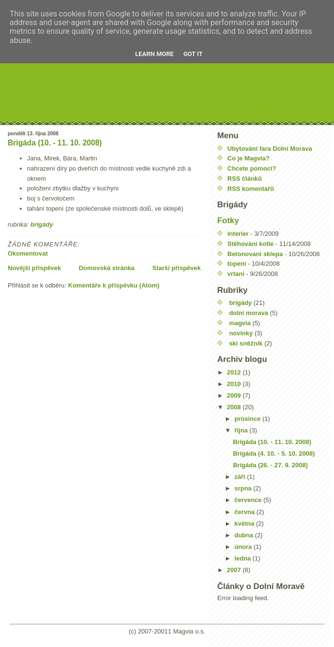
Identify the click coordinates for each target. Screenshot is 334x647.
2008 (235, 407)
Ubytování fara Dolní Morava (269, 148)
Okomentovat (28, 253)
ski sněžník (246, 343)
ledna (244, 558)
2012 (235, 372)
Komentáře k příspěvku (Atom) (113, 285)
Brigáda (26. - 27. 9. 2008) (270, 465)
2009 (235, 395)
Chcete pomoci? (251, 168)
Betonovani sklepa (255, 254)
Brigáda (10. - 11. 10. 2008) (55, 143)
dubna (245, 535)
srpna (244, 488)
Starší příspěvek (177, 268)
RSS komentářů (250, 188)
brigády (41, 224)
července (249, 499)
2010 (235, 384)
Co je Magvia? (248, 158)
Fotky (228, 220)
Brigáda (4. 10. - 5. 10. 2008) (274, 453)
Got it (193, 54)
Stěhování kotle (250, 243)
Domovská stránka (107, 268)
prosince (249, 418)
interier (238, 233)
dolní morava (248, 312)
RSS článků (244, 178)
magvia (240, 323)
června (246, 512)
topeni (236, 263)
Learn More (154, 54)
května (245, 523)
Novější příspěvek (34, 268)
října (242, 430)
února (244, 546)
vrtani (235, 273)
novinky (241, 333)
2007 (235, 570)
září (241, 476)
